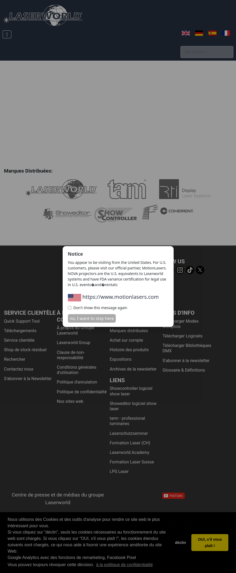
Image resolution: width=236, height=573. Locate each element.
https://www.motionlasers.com (113, 296)
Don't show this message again (97, 307)
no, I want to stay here (92, 318)
